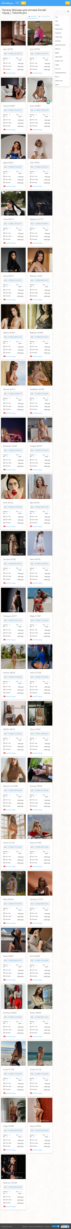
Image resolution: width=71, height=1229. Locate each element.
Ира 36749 (8, 49)
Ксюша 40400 (36, 786)
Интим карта (44, 16)
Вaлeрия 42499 (10, 446)
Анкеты (32, 16)
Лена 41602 (35, 729)
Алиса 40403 (35, 1012)
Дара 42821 (8, 162)
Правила (25, 1226)
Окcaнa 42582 (9, 559)
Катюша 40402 (10, 1012)
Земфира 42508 (37, 389)
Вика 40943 (8, 899)
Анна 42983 (35, 106)
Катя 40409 (35, 956)
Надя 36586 (8, 1126)
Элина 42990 (9, 106)
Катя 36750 (35, 49)
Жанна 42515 (9, 389)
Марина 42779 (36, 219)
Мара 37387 (35, 616)
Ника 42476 (35, 559)
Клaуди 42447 (36, 446)
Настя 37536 (35, 672)
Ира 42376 (34, 502)
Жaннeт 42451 (36, 276)
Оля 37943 (34, 162)
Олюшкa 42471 (10, 616)
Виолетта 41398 (10, 786)
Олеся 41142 (36, 1069)
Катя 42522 (8, 502)
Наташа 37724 (36, 899)
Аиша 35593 (35, 1126)
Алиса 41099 (35, 842)
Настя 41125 (9, 842)
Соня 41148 (8, 1069)
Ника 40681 (8, 956)
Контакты (47, 1226)
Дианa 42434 (9, 332)
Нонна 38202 (9, 672)
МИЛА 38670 (9, 729)
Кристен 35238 (10, 1182)
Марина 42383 (36, 332)
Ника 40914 (8, 219)
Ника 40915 (8, 276)
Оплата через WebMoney (36, 1226)
